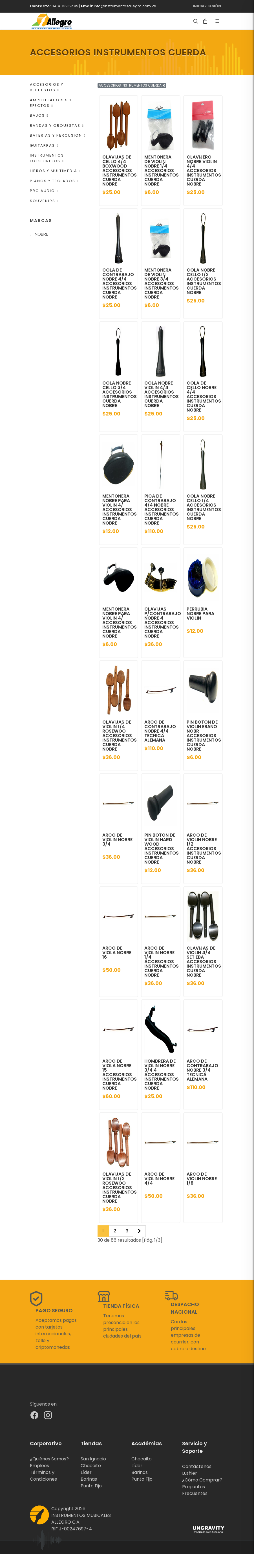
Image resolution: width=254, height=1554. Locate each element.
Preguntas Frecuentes (194, 1490)
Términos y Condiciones (43, 1475)
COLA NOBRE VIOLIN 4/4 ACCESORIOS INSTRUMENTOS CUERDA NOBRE (161, 394)
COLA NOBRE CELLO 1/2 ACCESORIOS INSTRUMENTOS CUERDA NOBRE (204, 281)
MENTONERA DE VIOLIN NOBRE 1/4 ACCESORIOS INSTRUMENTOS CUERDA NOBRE (161, 170)
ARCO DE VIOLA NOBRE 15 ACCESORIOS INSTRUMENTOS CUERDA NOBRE (119, 1074)
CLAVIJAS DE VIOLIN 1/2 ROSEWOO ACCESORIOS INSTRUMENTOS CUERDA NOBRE (119, 1187)
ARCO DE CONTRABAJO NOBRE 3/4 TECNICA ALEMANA (202, 1070)
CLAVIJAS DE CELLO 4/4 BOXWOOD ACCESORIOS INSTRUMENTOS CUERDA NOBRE (119, 170)
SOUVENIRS (44, 201)
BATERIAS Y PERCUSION (58, 135)
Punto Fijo (91, 1486)
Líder (86, 1472)
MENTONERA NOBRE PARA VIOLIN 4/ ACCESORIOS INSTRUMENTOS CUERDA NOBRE (119, 509)
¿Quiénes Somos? (49, 1459)
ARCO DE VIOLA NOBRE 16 (116, 952)
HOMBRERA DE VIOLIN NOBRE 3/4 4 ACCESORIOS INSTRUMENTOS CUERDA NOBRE (161, 1074)
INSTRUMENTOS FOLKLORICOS (47, 158)
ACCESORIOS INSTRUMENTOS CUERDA (132, 85)
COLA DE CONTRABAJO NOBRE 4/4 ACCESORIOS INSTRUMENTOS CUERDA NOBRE (119, 283)
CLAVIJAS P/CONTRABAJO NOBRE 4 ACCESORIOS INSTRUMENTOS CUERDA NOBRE (162, 622)
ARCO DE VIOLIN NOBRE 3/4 (117, 839)
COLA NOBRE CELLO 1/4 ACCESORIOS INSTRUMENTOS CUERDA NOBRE (204, 507)
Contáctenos (196, 1466)
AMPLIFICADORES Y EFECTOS (51, 102)
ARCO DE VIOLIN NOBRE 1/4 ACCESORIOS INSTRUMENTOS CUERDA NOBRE (161, 961)
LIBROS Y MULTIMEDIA (55, 170)
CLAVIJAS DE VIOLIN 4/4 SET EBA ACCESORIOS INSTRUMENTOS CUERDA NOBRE (204, 961)
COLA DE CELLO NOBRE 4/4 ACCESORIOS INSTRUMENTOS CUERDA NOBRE (204, 396)
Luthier (189, 1473)
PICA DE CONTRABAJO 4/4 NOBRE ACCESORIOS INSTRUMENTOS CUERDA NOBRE (161, 509)
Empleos (39, 1465)
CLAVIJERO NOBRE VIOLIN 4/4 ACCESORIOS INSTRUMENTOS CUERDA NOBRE (204, 170)
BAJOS (39, 115)
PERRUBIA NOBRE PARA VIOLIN (200, 613)
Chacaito (91, 1465)
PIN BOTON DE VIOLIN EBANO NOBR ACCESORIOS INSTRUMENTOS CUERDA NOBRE (204, 735)
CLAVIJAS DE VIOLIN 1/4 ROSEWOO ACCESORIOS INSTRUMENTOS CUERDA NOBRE (119, 735)
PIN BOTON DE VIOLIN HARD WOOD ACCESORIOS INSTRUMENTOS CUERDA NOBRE (161, 848)
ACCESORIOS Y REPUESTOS (46, 87)
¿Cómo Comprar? (202, 1480)
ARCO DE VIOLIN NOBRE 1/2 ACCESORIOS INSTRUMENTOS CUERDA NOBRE (204, 848)
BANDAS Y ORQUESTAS (57, 125)
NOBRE (41, 234)
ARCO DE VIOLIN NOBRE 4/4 (159, 1178)
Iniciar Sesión (207, 6)
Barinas (89, 1479)
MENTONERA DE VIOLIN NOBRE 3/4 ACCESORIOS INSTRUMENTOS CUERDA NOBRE (161, 283)
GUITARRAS (44, 145)
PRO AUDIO (44, 190)
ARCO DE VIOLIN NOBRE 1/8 (202, 1178)
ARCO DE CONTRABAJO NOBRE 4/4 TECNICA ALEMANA (160, 731)
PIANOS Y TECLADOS (54, 181)
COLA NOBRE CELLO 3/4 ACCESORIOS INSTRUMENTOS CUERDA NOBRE (119, 394)
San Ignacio (93, 1459)
